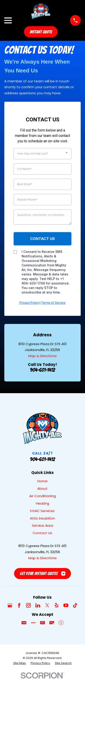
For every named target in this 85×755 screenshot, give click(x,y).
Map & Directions (42, 355)
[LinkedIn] (37, 605)
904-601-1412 (42, 370)
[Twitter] (47, 605)
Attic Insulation (42, 518)
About (42, 488)
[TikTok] (75, 605)
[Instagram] (28, 605)
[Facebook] (19, 605)
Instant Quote (41, 32)
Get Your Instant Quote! (43, 573)
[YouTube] (65, 605)
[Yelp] (56, 605)
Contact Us (42, 533)
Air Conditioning (42, 496)
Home (42, 481)
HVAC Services (42, 510)
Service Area (42, 525)
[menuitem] (19, 663)
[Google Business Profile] (9, 605)
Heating (42, 503)
